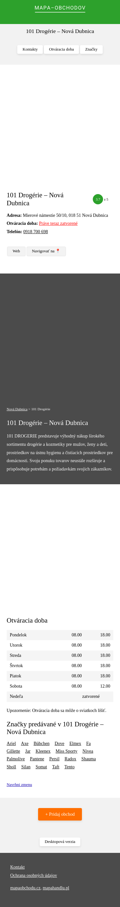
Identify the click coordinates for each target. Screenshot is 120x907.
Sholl (11, 766)
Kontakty (30, 49)
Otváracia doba (61, 49)
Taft (55, 766)
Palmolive (16, 758)
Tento (69, 766)
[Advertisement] (60, 131)
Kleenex (43, 751)
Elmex (75, 743)
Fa (88, 743)
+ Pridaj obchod (60, 814)
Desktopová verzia (60, 841)
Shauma (88, 758)
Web (16, 251)
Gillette (13, 751)
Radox (70, 758)
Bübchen (42, 743)
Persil (54, 758)
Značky (91, 49)
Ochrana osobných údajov (33, 875)
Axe (24, 743)
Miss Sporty (66, 751)
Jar (27, 751)
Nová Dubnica (17, 409)
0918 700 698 (35, 231)
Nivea (88, 751)
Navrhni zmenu (19, 784)
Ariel (11, 743)
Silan (25, 766)
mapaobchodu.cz (25, 888)
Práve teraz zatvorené (58, 223)
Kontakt (17, 867)
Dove (59, 743)
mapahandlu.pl (56, 888)
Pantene (37, 758)
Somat (41, 766)
